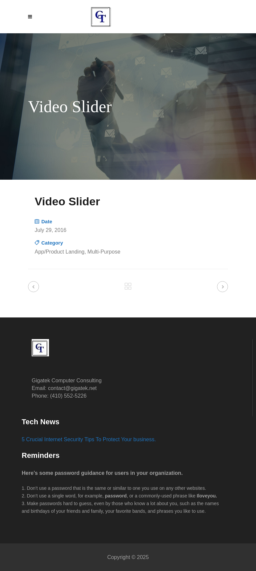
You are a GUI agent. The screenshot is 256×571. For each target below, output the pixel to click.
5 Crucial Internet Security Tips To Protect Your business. (89, 439)
